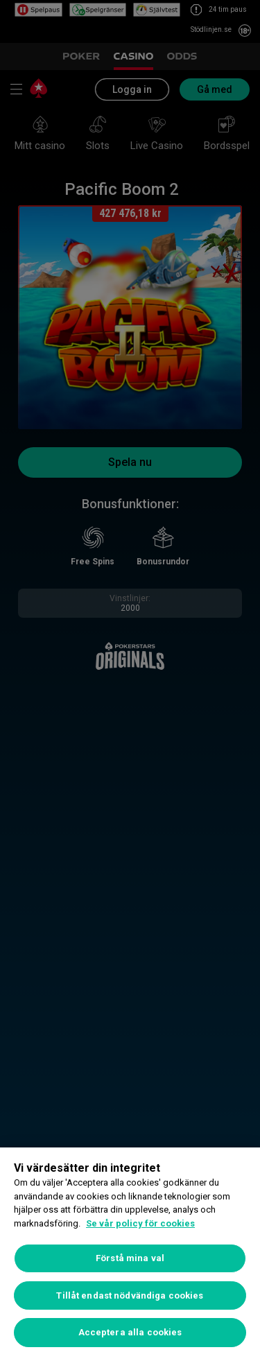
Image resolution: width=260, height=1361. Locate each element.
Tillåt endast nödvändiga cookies (129, 1295)
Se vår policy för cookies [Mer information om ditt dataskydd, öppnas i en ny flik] (140, 1223)
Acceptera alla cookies (130, 1332)
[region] (130, 1254)
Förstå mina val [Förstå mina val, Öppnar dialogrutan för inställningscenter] (130, 1258)
